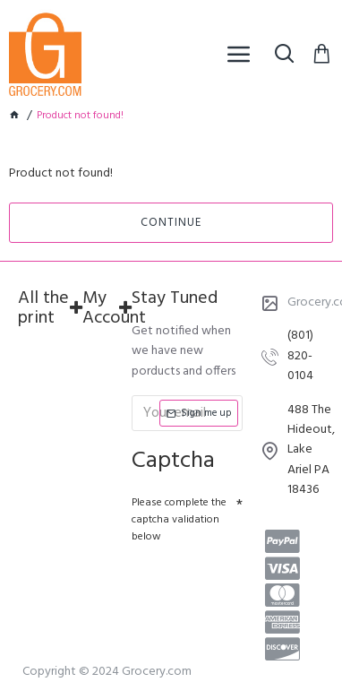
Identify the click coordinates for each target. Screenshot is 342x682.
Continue (171, 222)
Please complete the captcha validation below (179, 520)
